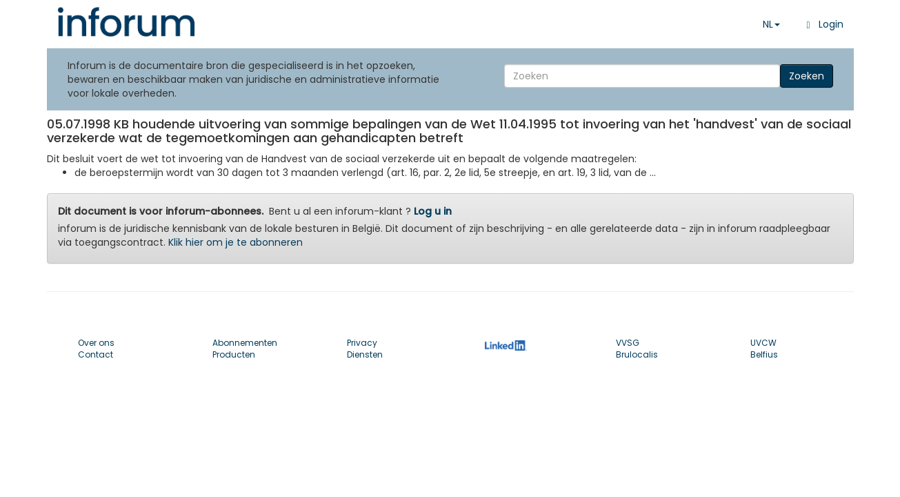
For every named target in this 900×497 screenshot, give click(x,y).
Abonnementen (244, 343)
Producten (233, 354)
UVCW (763, 343)
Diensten (365, 354)
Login (822, 24)
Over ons (96, 343)
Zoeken (806, 76)
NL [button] (771, 24)
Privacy (362, 343)
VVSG (627, 343)
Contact (95, 354)
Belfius (764, 354)
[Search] (642, 76)
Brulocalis (637, 354)
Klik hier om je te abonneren (235, 242)
